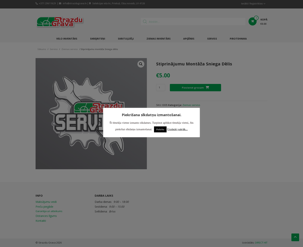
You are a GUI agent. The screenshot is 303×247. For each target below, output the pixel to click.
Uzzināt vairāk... (177, 129)
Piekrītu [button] (160, 129)
